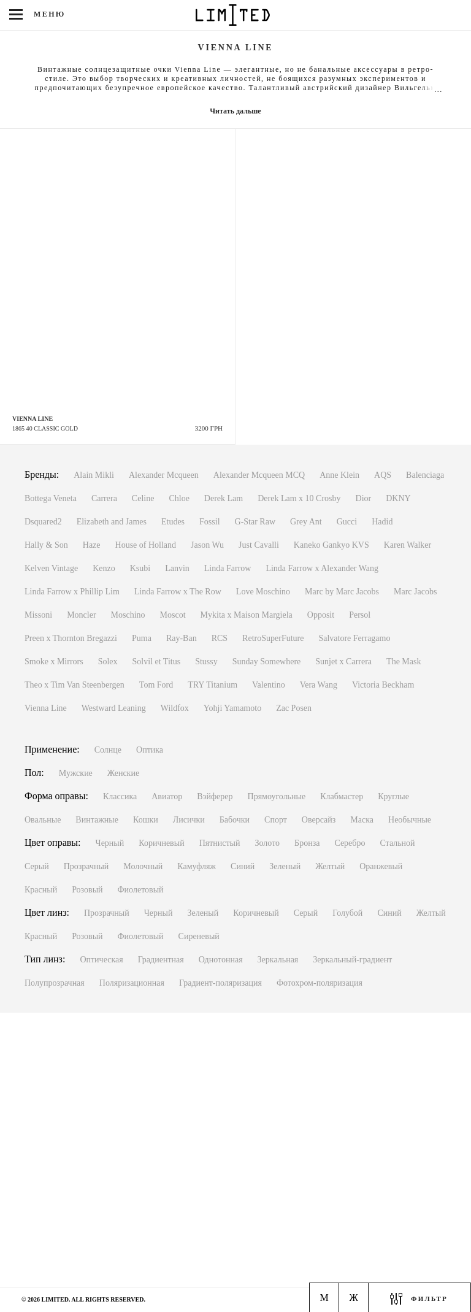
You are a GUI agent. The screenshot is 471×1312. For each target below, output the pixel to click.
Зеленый (285, 866)
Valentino (268, 684)
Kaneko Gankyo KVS (331, 545)
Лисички (189, 819)
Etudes (173, 521)
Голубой (347, 913)
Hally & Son (46, 545)
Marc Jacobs (415, 591)
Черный (110, 843)
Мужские (76, 773)
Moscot (173, 615)
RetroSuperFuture (273, 638)
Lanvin (177, 568)
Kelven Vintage (51, 568)
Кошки (145, 819)
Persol (359, 615)
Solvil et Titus (156, 661)
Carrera (104, 498)
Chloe (179, 498)
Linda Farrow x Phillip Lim (72, 591)
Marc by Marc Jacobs (342, 591)
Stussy (206, 661)
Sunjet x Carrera (343, 661)
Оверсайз (318, 819)
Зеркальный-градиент (352, 959)
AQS (382, 475)
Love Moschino (263, 591)
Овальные (43, 819)
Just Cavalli (259, 545)
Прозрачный (86, 866)
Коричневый (161, 843)
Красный (41, 889)
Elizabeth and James (112, 521)
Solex (108, 661)
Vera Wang (318, 684)
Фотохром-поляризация (319, 983)
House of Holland (146, 545)
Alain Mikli (94, 475)
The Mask (403, 661)
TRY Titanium (212, 684)
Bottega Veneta (51, 498)
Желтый (330, 866)
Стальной (397, 843)
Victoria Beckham (383, 684)
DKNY (398, 498)
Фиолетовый (141, 889)
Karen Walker (408, 545)
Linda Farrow (227, 568)
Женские (123, 773)
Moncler (81, 615)
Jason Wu (207, 545)
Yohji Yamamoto (232, 708)
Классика (120, 796)
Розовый (87, 889)
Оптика (149, 749)
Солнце (107, 749)
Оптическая (101, 959)
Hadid (382, 521)
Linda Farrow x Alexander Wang (322, 568)
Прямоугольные (277, 796)
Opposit (320, 615)
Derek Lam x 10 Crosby (299, 498)
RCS (220, 638)
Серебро (349, 843)
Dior (364, 498)
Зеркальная (278, 959)
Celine (143, 498)
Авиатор (166, 796)
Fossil (209, 521)
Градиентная (161, 959)
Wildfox (175, 708)
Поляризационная (131, 983)
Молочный (143, 866)
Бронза (307, 843)
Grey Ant (306, 521)
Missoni (38, 615)
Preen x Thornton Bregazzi (71, 638)
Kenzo (104, 568)
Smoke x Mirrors (54, 661)
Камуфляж (196, 866)
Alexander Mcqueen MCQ (259, 475)
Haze (92, 545)
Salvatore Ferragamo (354, 638)
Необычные (409, 819)
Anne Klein (339, 475)
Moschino (128, 615)
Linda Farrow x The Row (177, 591)
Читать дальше (235, 111)
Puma (141, 638)
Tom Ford (156, 684)
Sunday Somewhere (266, 661)
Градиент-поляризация (220, 983)
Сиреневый (199, 936)
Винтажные (96, 819)
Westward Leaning (114, 708)
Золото (267, 843)
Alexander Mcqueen (164, 475)
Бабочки (235, 819)
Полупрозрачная (55, 983)
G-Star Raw (255, 521)
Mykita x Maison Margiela (247, 615)
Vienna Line (46, 708)
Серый (37, 866)
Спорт (275, 819)
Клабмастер (341, 796)
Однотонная (221, 959)
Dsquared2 (43, 521)
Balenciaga (425, 475)
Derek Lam (223, 498)
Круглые (393, 796)
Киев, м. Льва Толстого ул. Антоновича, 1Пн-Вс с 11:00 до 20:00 (78, 1247)
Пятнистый (219, 843)
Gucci (347, 521)
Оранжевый (380, 866)
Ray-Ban (181, 638)
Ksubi (140, 568)
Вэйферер (214, 796)
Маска (361, 819)
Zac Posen (294, 708)
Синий (243, 866)
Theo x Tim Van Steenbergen (74, 684)
